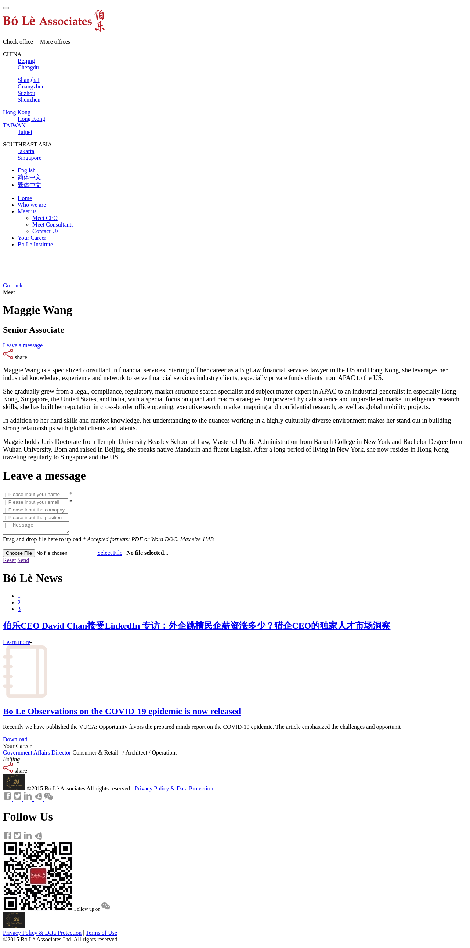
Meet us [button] (27, 211)
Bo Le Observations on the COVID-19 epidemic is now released (122, 713)
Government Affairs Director (37, 755)
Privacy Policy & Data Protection (173, 791)
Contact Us (45, 231)
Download (15, 741)
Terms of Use (101, 935)
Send (23, 562)
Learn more (16, 644)
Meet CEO (45, 218)
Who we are (32, 205)
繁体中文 (29, 185)
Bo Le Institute (35, 244)
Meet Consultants (52, 224)
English (27, 170)
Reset (9, 562)
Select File (109, 555)
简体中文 (29, 177)
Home (25, 198)
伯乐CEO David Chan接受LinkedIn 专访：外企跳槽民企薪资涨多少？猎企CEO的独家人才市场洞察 (196, 628)
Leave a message (23, 345)
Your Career (32, 238)
